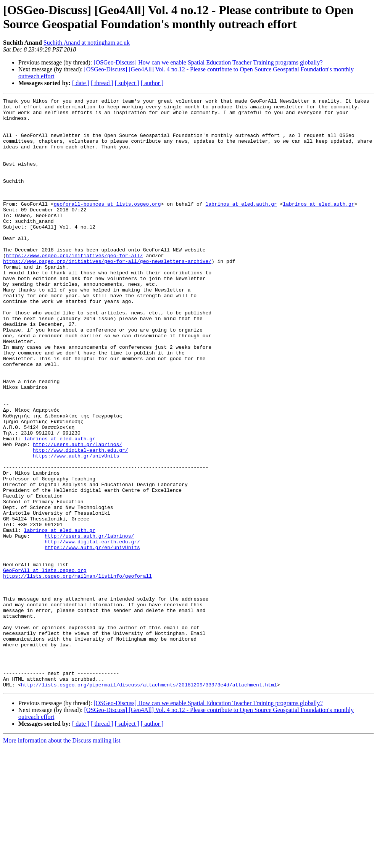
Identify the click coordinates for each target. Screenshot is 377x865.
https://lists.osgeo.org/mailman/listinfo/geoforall (77, 671)
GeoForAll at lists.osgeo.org (44, 665)
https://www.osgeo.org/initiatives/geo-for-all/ (74, 287)
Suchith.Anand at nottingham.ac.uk (87, 42)
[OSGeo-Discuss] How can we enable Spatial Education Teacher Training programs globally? (207, 62)
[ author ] (152, 83)
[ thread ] (102, 83)
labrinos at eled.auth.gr (241, 225)
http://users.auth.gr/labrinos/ (77, 514)
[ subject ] (127, 83)
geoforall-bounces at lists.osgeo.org (107, 225)
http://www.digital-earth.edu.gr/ (80, 520)
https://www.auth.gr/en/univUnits (92, 637)
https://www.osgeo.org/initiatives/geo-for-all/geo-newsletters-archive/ (107, 294)
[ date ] (80, 83)
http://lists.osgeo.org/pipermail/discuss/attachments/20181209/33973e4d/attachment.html (149, 802)
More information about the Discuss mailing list (62, 858)
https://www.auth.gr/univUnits (76, 527)
